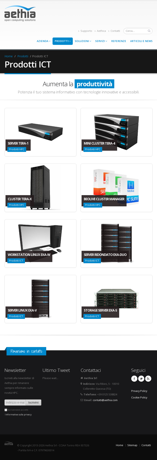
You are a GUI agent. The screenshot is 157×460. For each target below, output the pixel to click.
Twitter (141, 379)
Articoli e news (141, 41)
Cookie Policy (139, 397)
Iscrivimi (33, 402)
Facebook (134, 379)
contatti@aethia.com (105, 400)
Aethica (100, 31)
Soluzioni (83, 41)
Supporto (85, 31)
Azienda (43, 41)
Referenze (118, 41)
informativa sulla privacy (18, 414)
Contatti (114, 31)
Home (8, 56)
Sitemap (132, 445)
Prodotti (63, 41)
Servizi (101, 41)
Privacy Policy (139, 391)
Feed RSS (148, 379)
